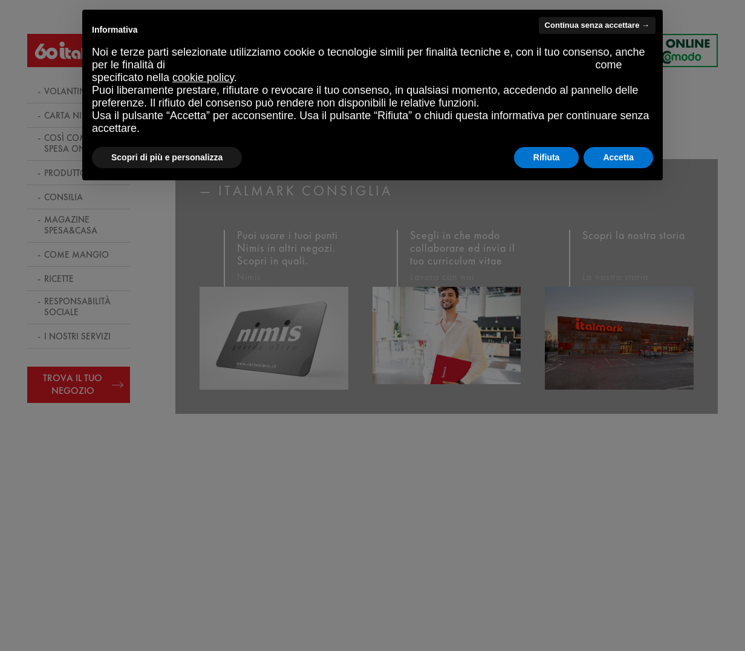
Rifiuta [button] (546, 157)
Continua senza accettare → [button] (597, 25)
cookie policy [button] (203, 77)
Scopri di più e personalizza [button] (167, 157)
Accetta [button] (618, 157)
